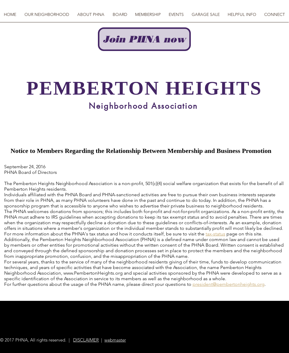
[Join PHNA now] (144, 39)
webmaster (115, 340)
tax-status (215, 234)
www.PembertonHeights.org (93, 273)
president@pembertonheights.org (229, 284)
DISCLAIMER (86, 340)
